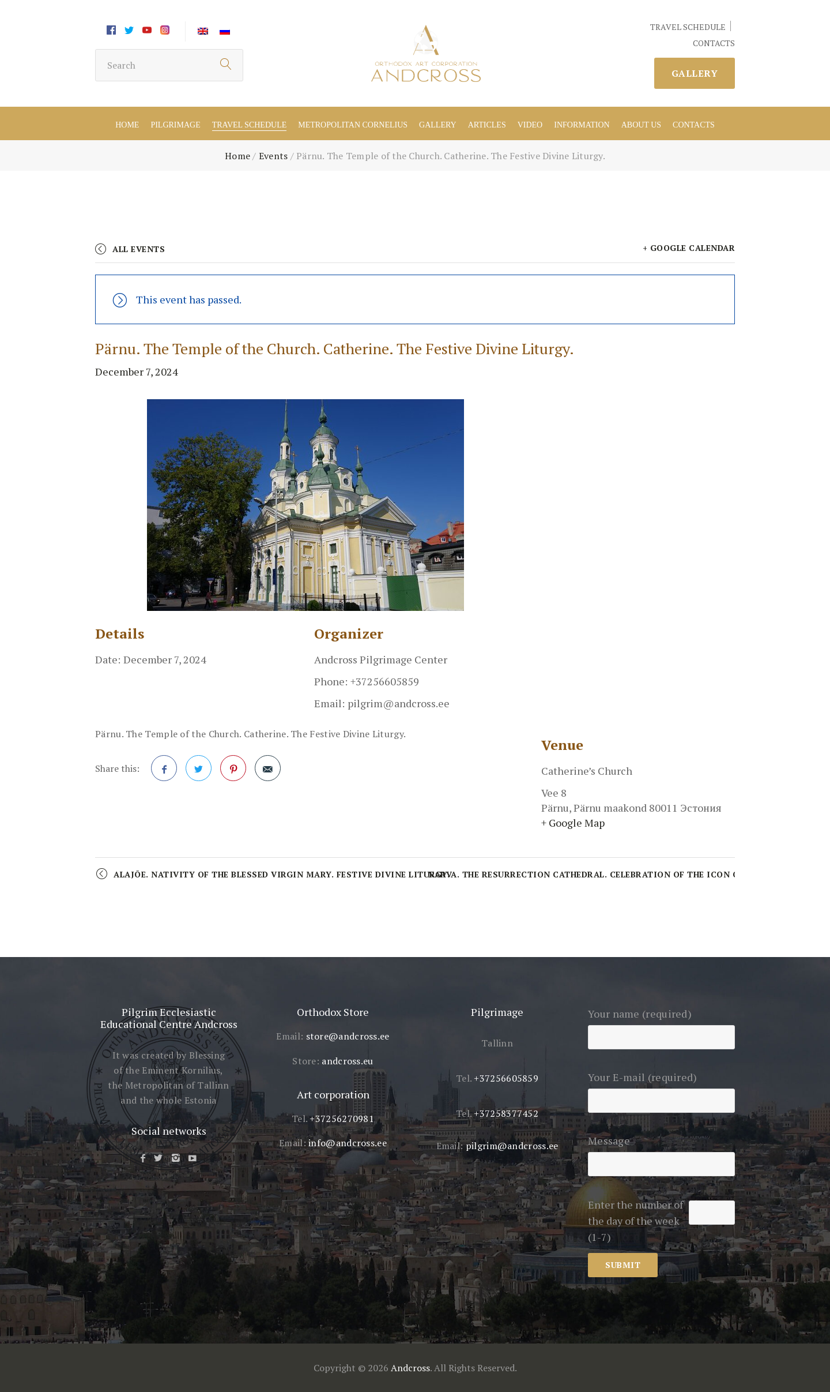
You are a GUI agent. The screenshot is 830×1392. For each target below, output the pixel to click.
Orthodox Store (333, 1012)
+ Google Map (573, 823)
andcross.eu (347, 1061)
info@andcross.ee (347, 1142)
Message (661, 1152)
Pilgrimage (175, 125)
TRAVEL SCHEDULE (688, 26)
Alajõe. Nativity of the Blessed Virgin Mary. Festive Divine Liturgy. (282, 874)
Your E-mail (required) (661, 1088)
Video (530, 125)
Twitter (199, 772)
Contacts (694, 125)
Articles (487, 125)
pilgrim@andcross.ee (512, 1145)
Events (273, 155)
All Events (138, 248)
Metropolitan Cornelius (353, 125)
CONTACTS (714, 42)
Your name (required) (661, 1025)
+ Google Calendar (689, 247)
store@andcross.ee (348, 1036)
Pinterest (233, 772)
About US (641, 125)
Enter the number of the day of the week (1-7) (635, 1221)
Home (127, 125)
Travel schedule (249, 125)
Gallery (694, 73)
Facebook (164, 772)
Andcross (410, 1367)
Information (581, 125)
